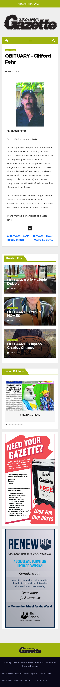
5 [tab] (18, 426)
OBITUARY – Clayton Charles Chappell (24, 346)
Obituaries (10, 50)
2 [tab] (9, 426)
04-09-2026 (30, 415)
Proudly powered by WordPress (19, 662)
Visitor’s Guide (40, 680)
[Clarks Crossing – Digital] (30, 578)
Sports (34, 673)
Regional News (22, 673)
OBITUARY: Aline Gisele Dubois (27, 282)
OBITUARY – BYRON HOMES (24, 314)
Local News (7, 673)
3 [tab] (12, 426)
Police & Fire (45, 673)
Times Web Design (29, 666)
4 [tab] (15, 426)
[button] (53, 40)
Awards (28, 680)
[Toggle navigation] (30, 41)
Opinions (18, 680)
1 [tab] (6, 426)
